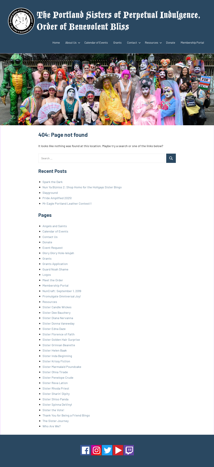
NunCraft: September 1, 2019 (61, 291)
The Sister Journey (55, 421)
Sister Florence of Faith (58, 334)
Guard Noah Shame (55, 269)
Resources (153, 42)
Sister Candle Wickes (57, 307)
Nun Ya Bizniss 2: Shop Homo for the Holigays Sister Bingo (82, 187)
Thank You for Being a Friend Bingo (66, 415)
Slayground (50, 192)
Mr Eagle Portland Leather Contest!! (67, 203)
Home (56, 42)
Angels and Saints (54, 226)
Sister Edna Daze (54, 329)
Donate (170, 42)
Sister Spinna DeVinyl (57, 404)
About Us (72, 42)
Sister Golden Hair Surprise (61, 339)
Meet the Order (52, 280)
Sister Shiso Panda (55, 399)
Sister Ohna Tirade (55, 372)
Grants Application (55, 264)
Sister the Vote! (53, 410)
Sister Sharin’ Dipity (56, 394)
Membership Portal (192, 42)
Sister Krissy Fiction (56, 361)
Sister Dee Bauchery (56, 312)
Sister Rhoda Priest (55, 388)
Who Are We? (51, 426)
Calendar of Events (96, 42)
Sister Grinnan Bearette (58, 345)
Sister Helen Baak (54, 350)
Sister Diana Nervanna (57, 318)
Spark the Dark (52, 182)
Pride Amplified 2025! (57, 198)
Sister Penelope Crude (57, 377)
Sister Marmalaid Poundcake (61, 367)
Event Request (52, 247)
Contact (133, 42)
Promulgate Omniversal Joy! (61, 296)
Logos (46, 274)
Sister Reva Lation (55, 383)
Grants (117, 42)
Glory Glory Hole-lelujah (58, 253)
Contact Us (50, 237)
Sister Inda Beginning (57, 356)
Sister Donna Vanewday (58, 323)
